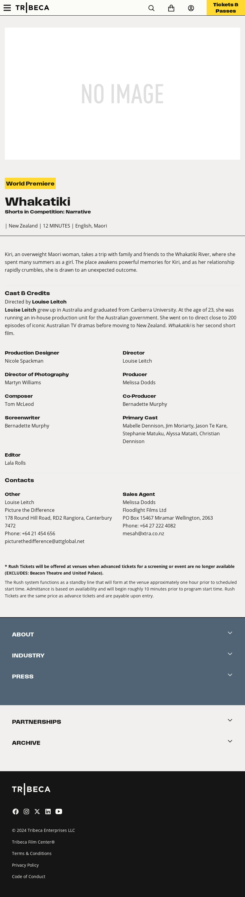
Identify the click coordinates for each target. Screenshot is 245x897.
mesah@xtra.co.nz (143, 533)
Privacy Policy (25, 865)
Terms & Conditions (32, 853)
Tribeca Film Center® (33, 842)
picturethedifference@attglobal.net (45, 541)
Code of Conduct (28, 876)
